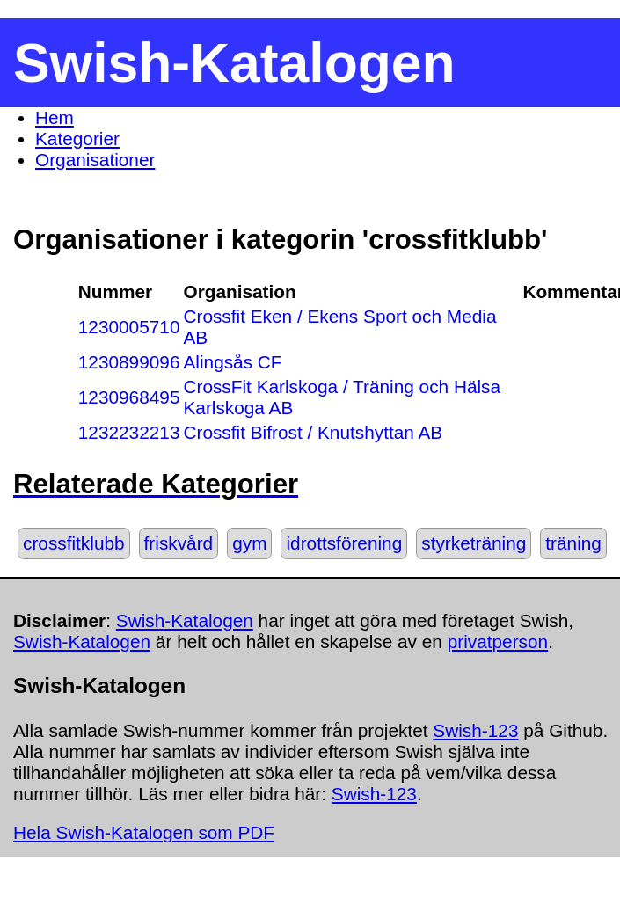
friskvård (179, 543)
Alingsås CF (232, 362)
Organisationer (95, 160)
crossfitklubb (74, 543)
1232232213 (129, 432)
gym (249, 543)
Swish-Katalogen (184, 620)
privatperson (498, 641)
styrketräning (473, 543)
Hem (54, 117)
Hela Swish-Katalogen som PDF (143, 832)
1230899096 (129, 362)
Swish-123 (475, 730)
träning (573, 543)
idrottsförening (344, 543)
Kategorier (77, 138)
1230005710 (129, 327)
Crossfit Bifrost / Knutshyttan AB (312, 432)
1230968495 (129, 397)
